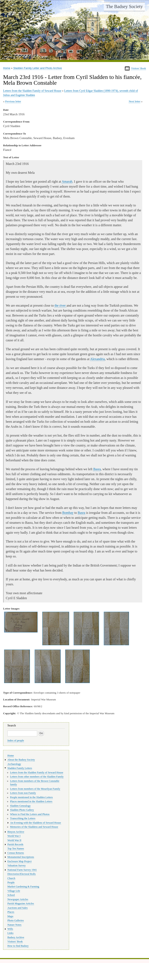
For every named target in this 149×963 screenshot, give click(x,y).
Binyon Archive (15, 831)
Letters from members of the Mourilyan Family (35, 788)
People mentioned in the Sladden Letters (31, 797)
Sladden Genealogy (20, 805)
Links (10, 933)
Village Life (13, 890)
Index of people (15, 740)
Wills (10, 928)
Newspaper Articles (17, 899)
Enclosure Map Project (19, 861)
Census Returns (15, 852)
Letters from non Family (23, 793)
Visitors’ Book (15, 941)
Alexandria (97, 359)
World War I (13, 835)
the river (60, 305)
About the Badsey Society (21, 759)
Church (11, 878)
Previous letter (13, 101)
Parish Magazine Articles (20, 903)
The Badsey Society (124, 6)
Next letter (135, 101)
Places (10, 912)
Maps (10, 916)
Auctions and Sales (17, 907)
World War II (14, 840)
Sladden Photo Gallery (22, 809)
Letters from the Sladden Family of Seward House (32, 90)
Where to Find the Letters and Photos (30, 814)
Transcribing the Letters (22, 818)
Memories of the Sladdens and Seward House (34, 826)
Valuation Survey (16, 865)
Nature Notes (14, 924)
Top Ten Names (15, 848)
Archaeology (14, 764)
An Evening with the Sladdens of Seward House (35, 822)
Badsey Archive (15, 937)
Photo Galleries (15, 920)
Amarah (67, 181)
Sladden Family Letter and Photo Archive (37, 68)
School (11, 895)
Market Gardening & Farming (23, 886)
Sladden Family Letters (19, 768)
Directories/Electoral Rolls (21, 874)
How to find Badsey (18, 945)
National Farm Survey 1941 (22, 869)
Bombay (67, 512)
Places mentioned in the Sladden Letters (31, 801)
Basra (97, 469)
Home (6, 68)
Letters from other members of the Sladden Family (37, 776)
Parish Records (15, 844)
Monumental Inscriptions (20, 857)
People (11, 882)
